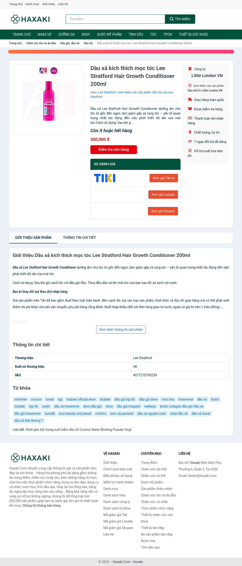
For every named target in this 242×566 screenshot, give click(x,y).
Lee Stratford (107, 92)
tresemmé (185, 399)
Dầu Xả (88, 43)
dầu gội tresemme (27, 413)
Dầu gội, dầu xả (69, 43)
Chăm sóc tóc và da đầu (41, 43)
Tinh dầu (136, 34)
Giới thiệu (48, 4)
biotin (215, 399)
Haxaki (138, 562)
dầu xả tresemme (66, 406)
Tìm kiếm (180, 19)
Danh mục (32, 4)
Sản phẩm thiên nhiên (156, 489)
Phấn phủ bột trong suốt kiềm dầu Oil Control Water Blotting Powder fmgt (79, 429)
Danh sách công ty (116, 502)
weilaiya (150, 406)
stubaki (105, 399)
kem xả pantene (121, 413)
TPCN (168, 34)
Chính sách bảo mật (117, 469)
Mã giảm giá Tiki (115, 515)
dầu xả (202, 399)
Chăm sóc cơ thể (153, 476)
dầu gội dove (148, 399)
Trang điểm (149, 463)
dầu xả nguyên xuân (151, 413)
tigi (60, 399)
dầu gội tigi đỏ (125, 399)
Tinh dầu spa (150, 547)
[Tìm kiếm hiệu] (115, 19)
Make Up (45, 34)
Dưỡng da (66, 34)
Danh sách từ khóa (116, 508)
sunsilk (50, 413)
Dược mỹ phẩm (109, 34)
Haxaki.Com (121, 562)
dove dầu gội (92, 406)
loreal (50, 399)
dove (109, 406)
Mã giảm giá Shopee (118, 528)
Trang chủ (16, 4)
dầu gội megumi (128, 406)
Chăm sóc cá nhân (154, 502)
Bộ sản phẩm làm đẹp (157, 534)
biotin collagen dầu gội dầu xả (181, 406)
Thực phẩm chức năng (157, 508)
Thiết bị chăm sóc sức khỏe (157, 518)
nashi (46, 406)
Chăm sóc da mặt (154, 469)
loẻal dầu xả (179, 413)
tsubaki (19, 406)
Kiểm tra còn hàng (114, 149)
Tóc (153, 34)
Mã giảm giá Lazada (118, 521)
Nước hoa (148, 541)
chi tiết (79, 238)
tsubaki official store (81, 399)
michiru (100, 413)
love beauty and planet (75, 413)
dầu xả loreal (201, 413)
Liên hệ (63, 4)
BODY (86, 34)
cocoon (36, 399)
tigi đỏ (33, 406)
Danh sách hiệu (114, 495)
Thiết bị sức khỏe (193, 34)
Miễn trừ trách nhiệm (118, 482)
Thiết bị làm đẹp (152, 528)
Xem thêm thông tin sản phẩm (121, 329)
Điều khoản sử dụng (117, 476)
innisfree (20, 399)
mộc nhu (168, 399)
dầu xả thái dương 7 (28, 420)
